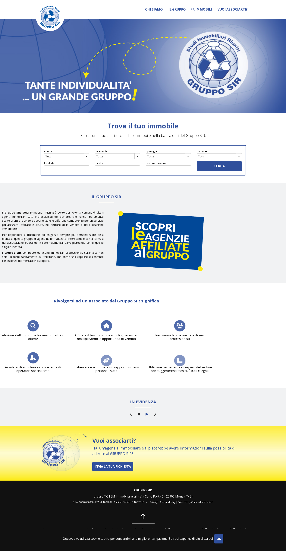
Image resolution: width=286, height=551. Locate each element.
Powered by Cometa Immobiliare (195, 502)
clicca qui (207, 538)
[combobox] (64, 156)
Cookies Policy (167, 502)
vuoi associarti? (232, 9)
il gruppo (177, 9)
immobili (201, 9)
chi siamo (154, 9)
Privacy (154, 502)
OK (219, 539)
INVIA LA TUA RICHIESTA (113, 466)
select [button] (86, 156)
